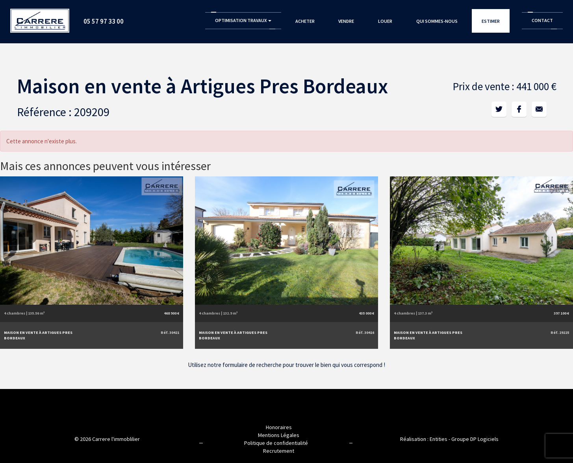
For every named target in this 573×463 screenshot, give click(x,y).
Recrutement (278, 450)
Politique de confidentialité (276, 442)
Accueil (39, 18)
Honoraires (279, 427)
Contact (542, 20)
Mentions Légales (278, 435)
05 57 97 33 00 (103, 21)
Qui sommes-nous (437, 21)
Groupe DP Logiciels (475, 439)
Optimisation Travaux (243, 20)
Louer (385, 21)
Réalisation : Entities (423, 439)
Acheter (305, 21)
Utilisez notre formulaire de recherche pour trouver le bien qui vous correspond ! (286, 365)
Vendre (346, 21)
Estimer (491, 21)
